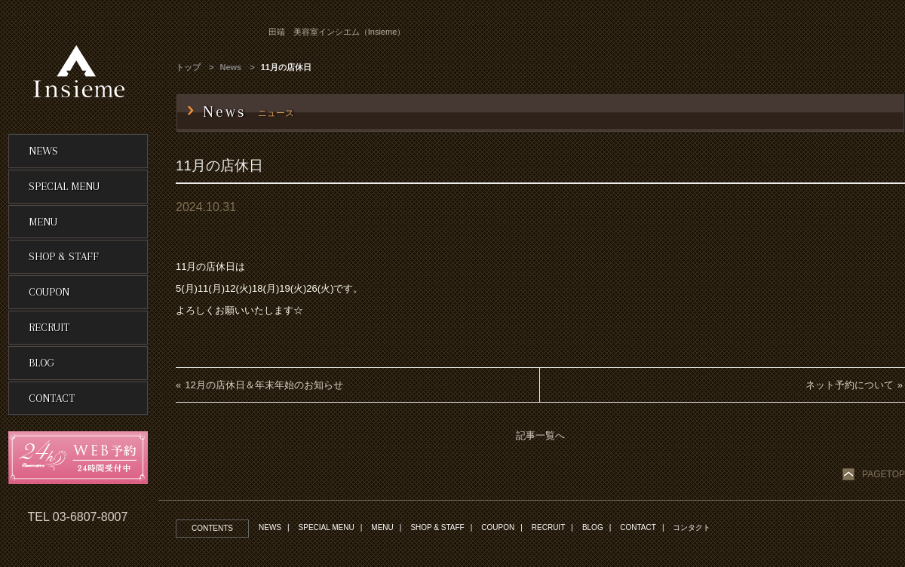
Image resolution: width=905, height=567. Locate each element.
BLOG (592, 527)
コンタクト (691, 527)
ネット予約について (849, 385)
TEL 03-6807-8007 (78, 516)
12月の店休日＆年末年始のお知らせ (263, 385)
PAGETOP (883, 474)
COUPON (497, 527)
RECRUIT (548, 527)
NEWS (270, 527)
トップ (188, 67)
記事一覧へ (540, 435)
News (231, 67)
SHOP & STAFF (437, 527)
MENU (382, 527)
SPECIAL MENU (326, 527)
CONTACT (638, 527)
